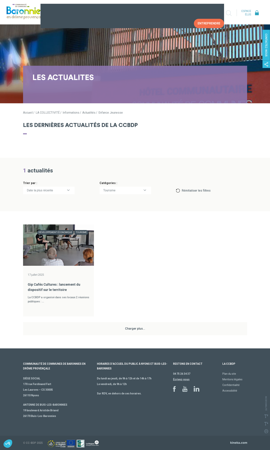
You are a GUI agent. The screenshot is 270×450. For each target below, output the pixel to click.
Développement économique (55, 232)
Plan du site (229, 373)
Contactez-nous (266, 45)
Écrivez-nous (181, 379)
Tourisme (109, 190)
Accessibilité (229, 390)
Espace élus (246, 13)
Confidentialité (231, 385)
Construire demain (141, 13)
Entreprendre (209, 13)
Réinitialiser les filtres (196, 190)
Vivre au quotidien (103, 13)
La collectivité (68, 13)
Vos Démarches (176, 13)
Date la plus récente (40, 190)
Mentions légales (232, 379)
